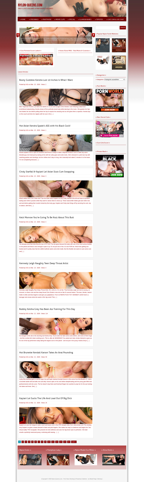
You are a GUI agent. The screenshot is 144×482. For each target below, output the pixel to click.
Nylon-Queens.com (30, 5)
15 (69, 442)
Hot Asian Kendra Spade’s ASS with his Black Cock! (44, 125)
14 (65, 442)
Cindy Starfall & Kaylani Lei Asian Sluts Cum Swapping (46, 171)
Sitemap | (100, 479)
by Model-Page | (92, 479)
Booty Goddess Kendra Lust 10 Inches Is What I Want (46, 80)
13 (61, 442)
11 (53, 442)
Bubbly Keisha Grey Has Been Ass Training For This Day (47, 309)
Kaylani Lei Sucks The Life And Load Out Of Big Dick (45, 398)
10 (49, 442)
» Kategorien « (100, 79)
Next (93, 35)
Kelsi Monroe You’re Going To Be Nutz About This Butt (46, 217)
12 (57, 442)
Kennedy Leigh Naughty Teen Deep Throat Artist (43, 263)
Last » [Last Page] (74, 442)
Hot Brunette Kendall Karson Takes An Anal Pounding (46, 352)
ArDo (27, 84)
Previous (18, 35)
